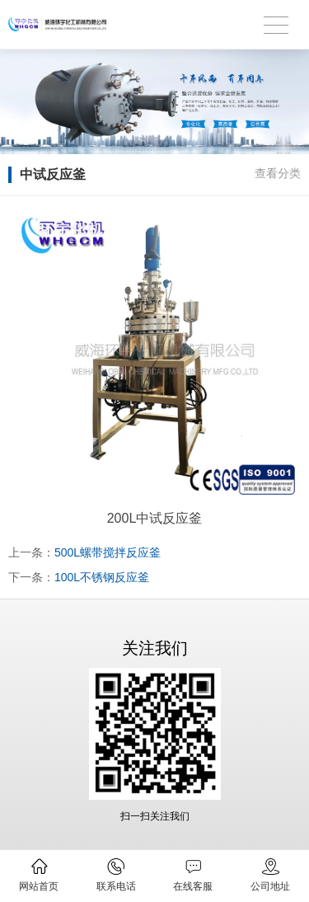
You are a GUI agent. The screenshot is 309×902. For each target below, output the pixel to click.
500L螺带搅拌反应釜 (107, 552)
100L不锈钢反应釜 (101, 577)
